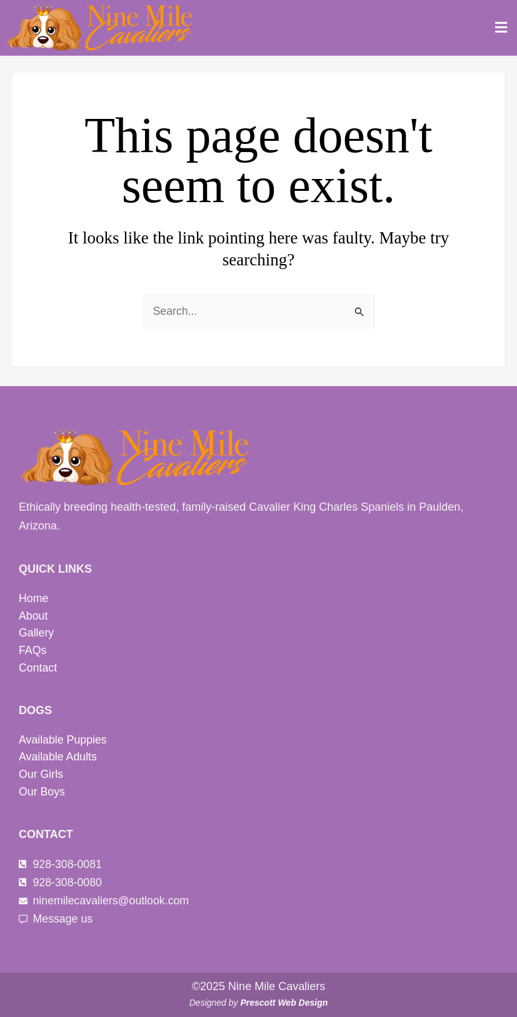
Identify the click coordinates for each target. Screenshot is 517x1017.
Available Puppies (63, 738)
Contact (38, 666)
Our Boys (42, 791)
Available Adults (58, 756)
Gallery (36, 631)
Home (34, 596)
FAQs (33, 649)
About (33, 614)
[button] (501, 27)
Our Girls (41, 773)
